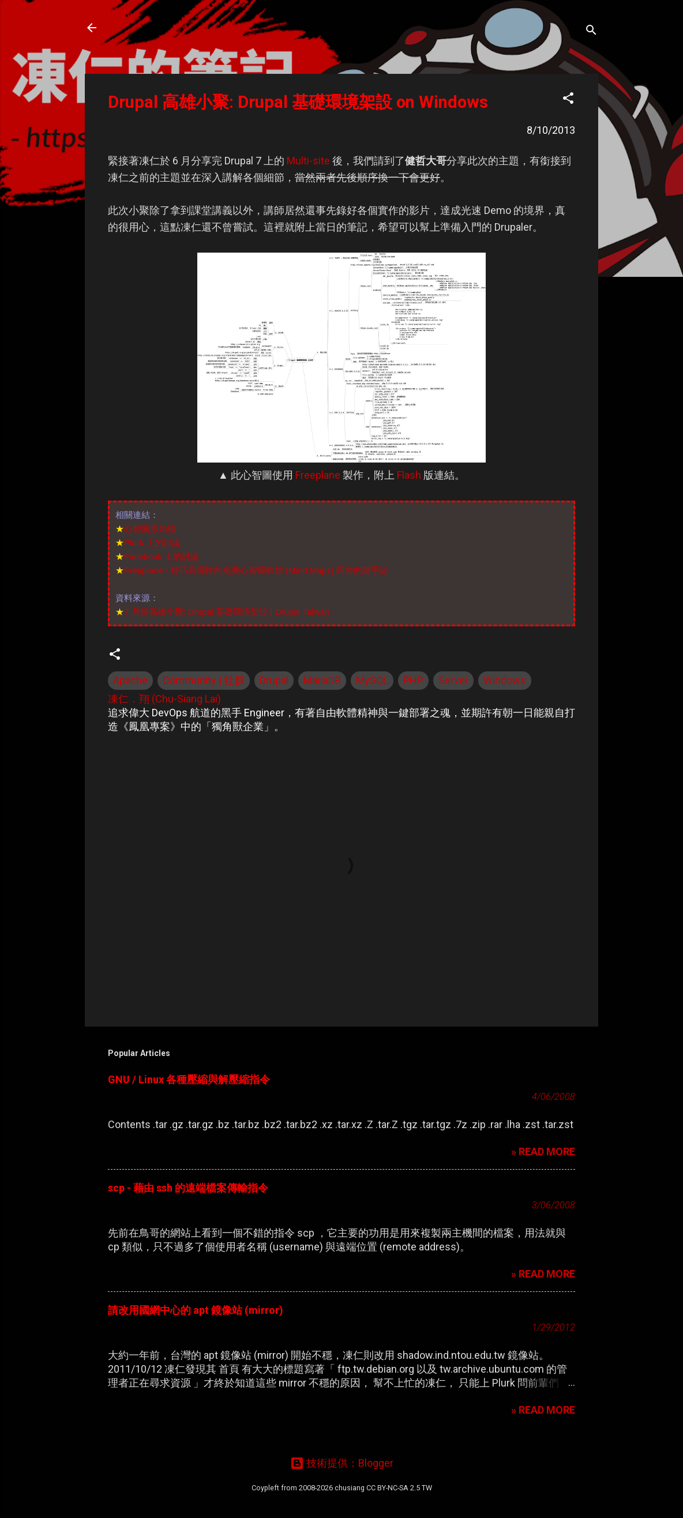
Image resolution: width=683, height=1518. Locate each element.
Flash (409, 475)
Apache (130, 680)
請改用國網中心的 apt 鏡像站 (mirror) (195, 1310)
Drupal (274, 680)
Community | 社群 (204, 680)
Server (453, 680)
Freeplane (317, 475)
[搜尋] (591, 31)
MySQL (372, 680)
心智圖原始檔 (150, 528)
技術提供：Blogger (341, 1463)
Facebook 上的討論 (161, 556)
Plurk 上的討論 (152, 542)
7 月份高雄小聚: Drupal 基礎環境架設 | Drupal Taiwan (226, 612)
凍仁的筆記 (147, 28)
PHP (413, 680)
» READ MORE (543, 1151)
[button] (568, 99)
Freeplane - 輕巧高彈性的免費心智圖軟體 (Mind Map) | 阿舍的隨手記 (256, 570)
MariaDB (322, 680)
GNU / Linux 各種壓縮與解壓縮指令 (189, 1079)
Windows (504, 680)
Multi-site (308, 161)
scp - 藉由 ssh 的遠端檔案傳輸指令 (188, 1188)
